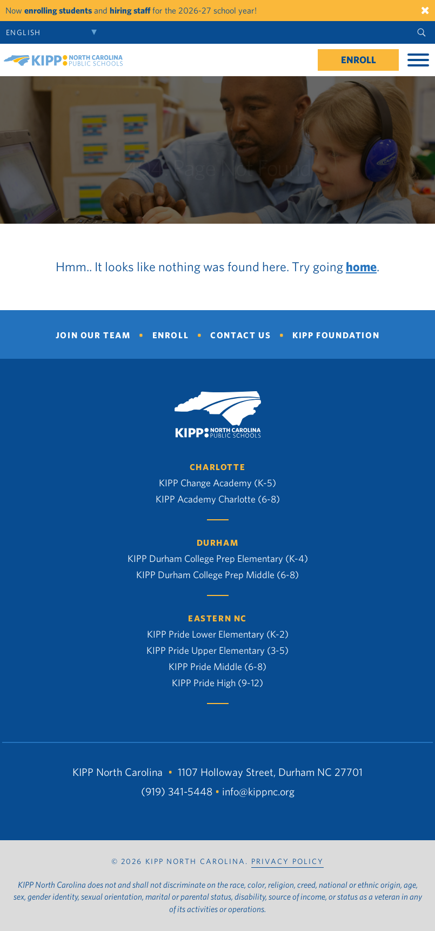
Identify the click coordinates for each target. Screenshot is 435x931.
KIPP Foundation (335, 335)
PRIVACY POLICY (287, 861)
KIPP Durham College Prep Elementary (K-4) (218, 558)
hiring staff (130, 10)
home (361, 266)
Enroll (358, 59)
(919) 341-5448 (176, 791)
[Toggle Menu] (418, 59)
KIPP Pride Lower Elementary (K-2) (218, 634)
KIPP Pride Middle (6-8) (217, 666)
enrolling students (58, 10)
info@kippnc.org (258, 791)
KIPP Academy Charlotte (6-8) (218, 499)
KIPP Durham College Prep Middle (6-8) (217, 574)
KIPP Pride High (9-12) (217, 682)
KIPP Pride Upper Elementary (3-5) (217, 650)
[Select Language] (54, 32)
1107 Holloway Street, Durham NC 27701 (270, 772)
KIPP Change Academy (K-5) (217, 482)
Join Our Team (93, 335)
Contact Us (240, 335)
